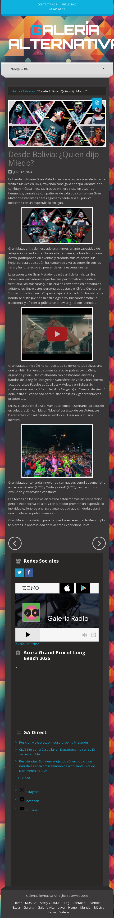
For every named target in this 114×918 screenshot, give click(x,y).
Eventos (94, 903)
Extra (16, 907)
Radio (52, 912)
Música (99, 907)
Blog (66, 903)
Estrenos (29, 91)
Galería (28, 907)
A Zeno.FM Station (27, 644)
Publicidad (69, 4)
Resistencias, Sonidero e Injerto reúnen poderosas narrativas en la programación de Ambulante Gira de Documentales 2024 (57, 766)
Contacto (79, 903)
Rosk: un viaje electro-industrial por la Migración (53, 742)
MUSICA (30, 903)
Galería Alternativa (51, 907)
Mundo (85, 907)
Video (26, 778)
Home (16, 91)
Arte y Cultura (49, 903)
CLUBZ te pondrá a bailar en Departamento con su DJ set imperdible (57, 751)
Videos (64, 912)
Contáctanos (47, 4)
